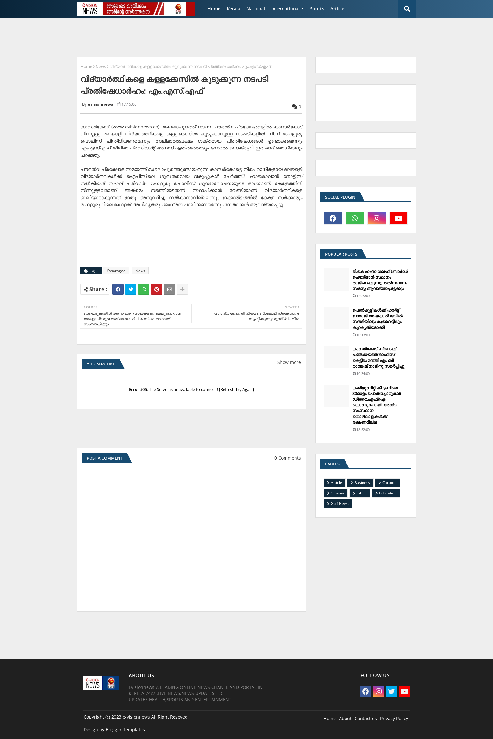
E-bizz (362, 493)
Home (214, 9)
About (345, 718)
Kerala (233, 9)
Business (362, 482)
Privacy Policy (394, 718)
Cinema (337, 493)
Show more (289, 362)
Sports (317, 9)
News (101, 66)
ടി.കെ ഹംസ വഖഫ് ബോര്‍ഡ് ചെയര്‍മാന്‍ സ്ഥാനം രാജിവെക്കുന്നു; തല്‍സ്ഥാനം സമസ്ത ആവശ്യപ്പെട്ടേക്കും (380, 279)
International (285, 9)
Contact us (366, 718)
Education (387, 493)
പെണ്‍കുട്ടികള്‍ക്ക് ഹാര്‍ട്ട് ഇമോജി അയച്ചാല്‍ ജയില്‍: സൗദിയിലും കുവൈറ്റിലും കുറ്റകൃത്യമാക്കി (378, 318)
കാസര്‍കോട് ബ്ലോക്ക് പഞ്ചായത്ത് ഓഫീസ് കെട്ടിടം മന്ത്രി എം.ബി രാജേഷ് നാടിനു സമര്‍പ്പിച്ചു (378, 357)
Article (337, 9)
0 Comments (287, 458)
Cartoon (389, 482)
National (255, 9)
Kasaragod (116, 271)
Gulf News (340, 503)
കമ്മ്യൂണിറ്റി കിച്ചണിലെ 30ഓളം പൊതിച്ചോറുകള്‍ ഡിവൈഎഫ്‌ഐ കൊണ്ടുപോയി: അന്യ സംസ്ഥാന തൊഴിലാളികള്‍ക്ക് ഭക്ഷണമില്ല (376, 405)
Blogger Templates (125, 729)
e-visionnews (136, 717)
